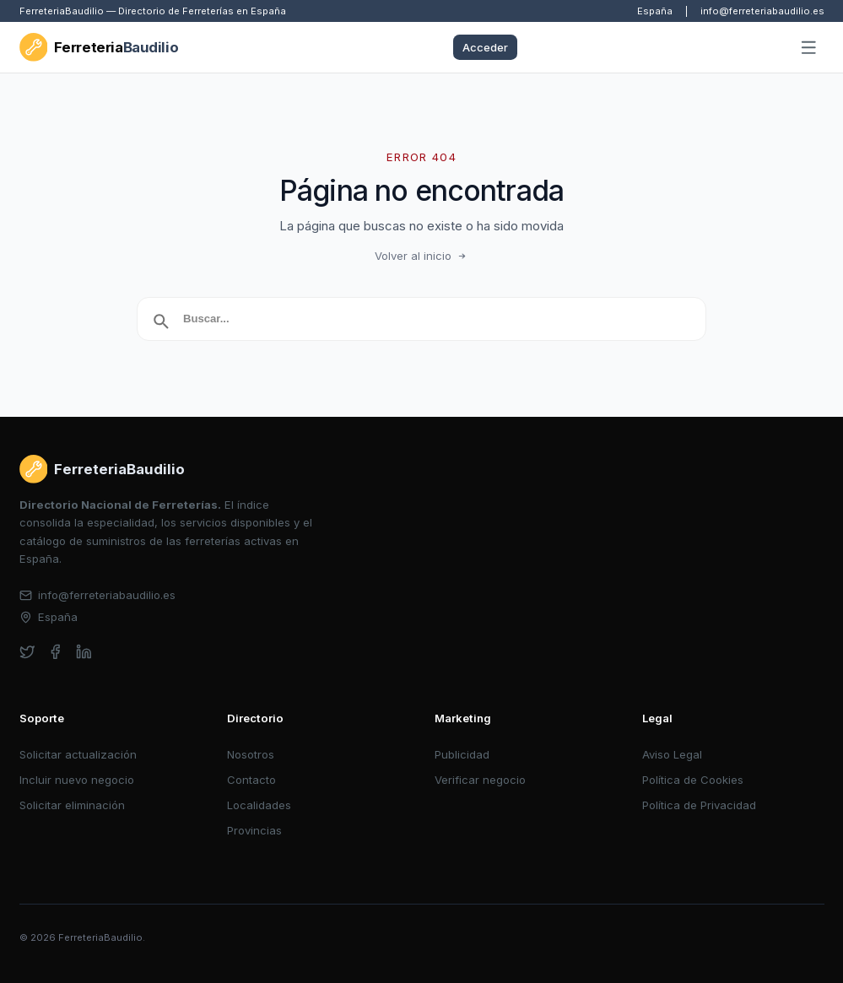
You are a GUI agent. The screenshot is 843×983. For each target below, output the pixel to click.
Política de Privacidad (699, 805)
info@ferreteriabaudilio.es (762, 11)
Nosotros (250, 754)
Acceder (485, 47)
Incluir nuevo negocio (76, 779)
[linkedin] (84, 652)
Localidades (259, 805)
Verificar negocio (480, 779)
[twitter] (27, 652)
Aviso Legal (672, 754)
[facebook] (55, 652)
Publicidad (462, 754)
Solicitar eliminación (72, 805)
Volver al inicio (422, 255)
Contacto (251, 779)
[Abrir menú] (808, 48)
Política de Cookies (692, 779)
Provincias (254, 830)
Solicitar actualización (78, 754)
